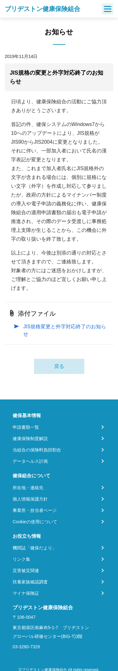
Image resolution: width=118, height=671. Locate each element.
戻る (59, 366)
